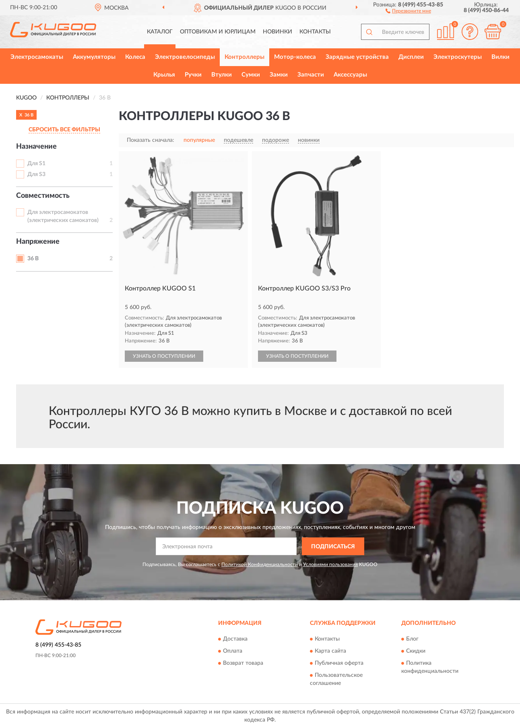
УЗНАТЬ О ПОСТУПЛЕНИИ (164, 356)
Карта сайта (330, 651)
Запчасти (310, 75)
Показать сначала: (150, 140)
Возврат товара (243, 663)
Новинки (277, 32)
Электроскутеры (457, 57)
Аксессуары (350, 75)
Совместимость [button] (43, 195)
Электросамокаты (36, 57)
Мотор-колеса (295, 57)
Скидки (415, 651)
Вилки (500, 57)
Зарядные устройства (357, 57)
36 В (33, 258)
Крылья (164, 75)
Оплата (232, 651)
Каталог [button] (160, 32)
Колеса (135, 57)
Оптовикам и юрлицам (218, 32)
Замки (279, 75)
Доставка (235, 639)
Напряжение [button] (38, 241)
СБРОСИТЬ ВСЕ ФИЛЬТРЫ (64, 130)
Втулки (221, 75)
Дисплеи (411, 57)
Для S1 (36, 163)
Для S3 (36, 174)
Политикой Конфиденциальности (259, 564)
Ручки (193, 75)
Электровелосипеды (185, 57)
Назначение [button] (36, 146)
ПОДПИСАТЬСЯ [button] (333, 547)
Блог (412, 639)
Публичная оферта (339, 663)
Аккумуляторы (94, 57)
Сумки (250, 75)
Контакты (315, 32)
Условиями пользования (330, 564)
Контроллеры (244, 57)
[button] (408, 10)
